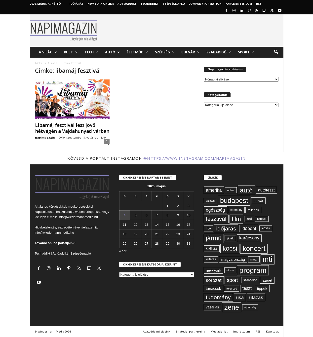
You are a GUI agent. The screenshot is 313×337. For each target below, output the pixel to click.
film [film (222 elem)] (236, 219)
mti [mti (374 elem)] (267, 259)
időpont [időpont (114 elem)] (248, 228)
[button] (276, 52)
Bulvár (190, 52)
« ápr (123, 251)
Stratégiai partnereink (190, 331)
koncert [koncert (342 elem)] (253, 248)
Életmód (137, 52)
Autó (112, 52)
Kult (71, 52)
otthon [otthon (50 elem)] (230, 270)
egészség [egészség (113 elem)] (215, 210)
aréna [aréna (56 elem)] (231, 190)
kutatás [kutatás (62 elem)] (211, 259)
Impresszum (241, 331)
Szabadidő (218, 52)
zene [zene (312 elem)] (231, 307)
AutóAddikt (127, 3)
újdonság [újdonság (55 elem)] (250, 307)
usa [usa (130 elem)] (240, 297)
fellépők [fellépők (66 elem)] (253, 210)
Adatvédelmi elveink (156, 331)
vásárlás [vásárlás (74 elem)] (212, 307)
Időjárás (76, 3)
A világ (48, 52)
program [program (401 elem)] (252, 270)
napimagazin (45, 137)
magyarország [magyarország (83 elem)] (233, 259)
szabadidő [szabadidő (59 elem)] (250, 280)
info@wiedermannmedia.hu (78, 217)
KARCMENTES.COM (239, 3)
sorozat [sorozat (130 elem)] (214, 280)
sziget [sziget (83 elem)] (267, 280)
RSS (259, 3)
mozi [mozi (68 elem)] (253, 259)
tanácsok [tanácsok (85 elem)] (213, 288)
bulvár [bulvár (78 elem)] (258, 201)
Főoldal (39, 63)
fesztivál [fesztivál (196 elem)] (216, 219)
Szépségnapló (174, 3)
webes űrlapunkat (88, 212)
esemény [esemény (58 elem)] (236, 210)
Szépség (164, 52)
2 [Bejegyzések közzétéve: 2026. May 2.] (178, 206)
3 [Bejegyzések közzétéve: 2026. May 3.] (188, 206)
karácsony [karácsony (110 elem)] (249, 237)
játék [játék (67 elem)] (230, 238)
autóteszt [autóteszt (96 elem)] (266, 190)
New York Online (100, 3)
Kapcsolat (272, 331)
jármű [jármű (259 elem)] (214, 238)
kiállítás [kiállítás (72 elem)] (211, 248)
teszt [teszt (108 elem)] (247, 288)
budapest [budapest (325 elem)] (234, 200)
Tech (91, 52)
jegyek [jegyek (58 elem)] (266, 228)
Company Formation (205, 3)
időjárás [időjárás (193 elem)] (226, 228)
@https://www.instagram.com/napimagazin (194, 158)
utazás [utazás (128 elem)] (256, 297)
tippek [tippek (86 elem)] (262, 288)
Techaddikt (42, 253)
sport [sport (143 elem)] (232, 280)
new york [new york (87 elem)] (213, 270)
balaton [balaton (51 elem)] (210, 200)
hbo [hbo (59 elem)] (208, 228)
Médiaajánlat (219, 331)
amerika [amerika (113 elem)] (214, 190)
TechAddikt (150, 3)
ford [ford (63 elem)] (249, 219)
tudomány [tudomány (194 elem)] (218, 297)
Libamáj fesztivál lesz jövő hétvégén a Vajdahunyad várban (72, 128)
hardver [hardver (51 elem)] (261, 218)
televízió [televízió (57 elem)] (231, 288)
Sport (246, 52)
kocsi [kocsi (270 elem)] (230, 248)
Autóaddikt (60, 253)
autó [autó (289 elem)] (246, 190)
